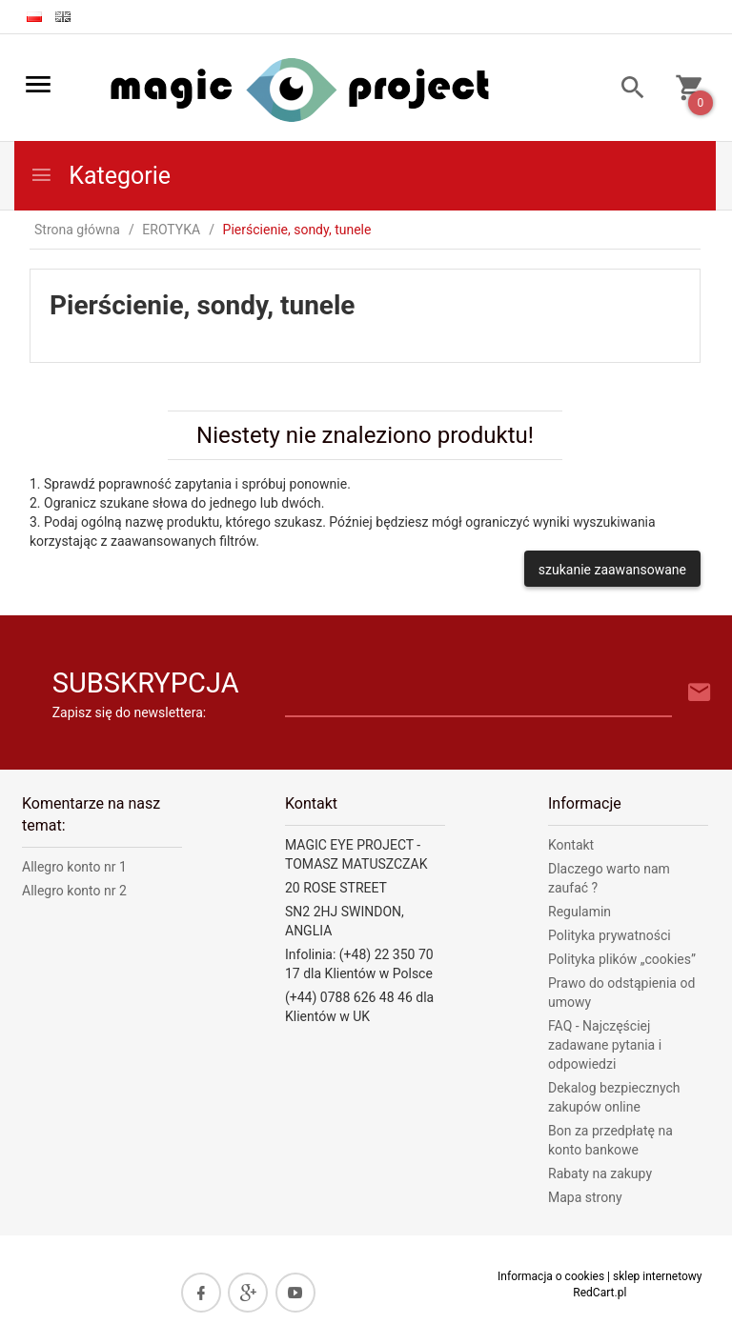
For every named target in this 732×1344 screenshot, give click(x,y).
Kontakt (571, 845)
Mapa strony (585, 1197)
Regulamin (579, 911)
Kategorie (100, 176)
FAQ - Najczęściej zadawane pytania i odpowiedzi (604, 1045)
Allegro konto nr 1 (74, 866)
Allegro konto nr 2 (74, 890)
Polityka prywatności (609, 935)
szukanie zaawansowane (612, 569)
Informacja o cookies (551, 1276)
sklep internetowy (657, 1276)
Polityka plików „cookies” (622, 959)
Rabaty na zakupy (600, 1173)
